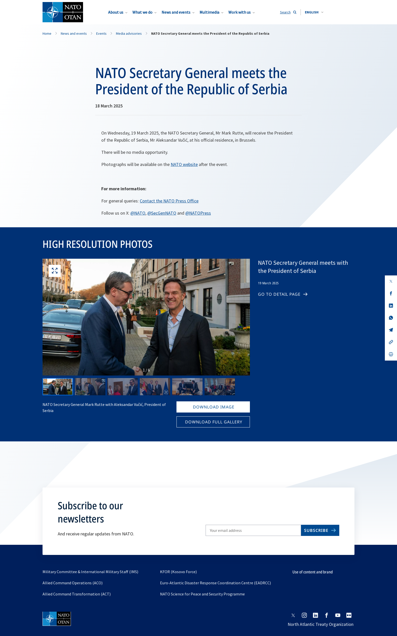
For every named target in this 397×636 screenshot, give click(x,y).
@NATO (137, 213)
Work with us (239, 12)
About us (115, 12)
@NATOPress (198, 213)
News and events (176, 12)
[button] (314, 12)
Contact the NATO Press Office (169, 201)
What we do (142, 12)
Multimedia (209, 12)
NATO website (184, 164)
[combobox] (314, 12)
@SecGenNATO (161, 213)
